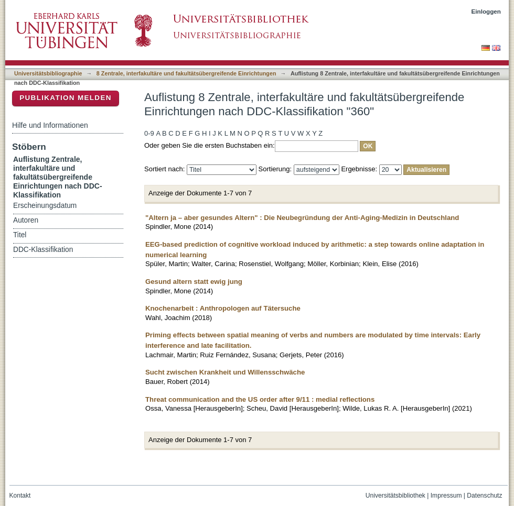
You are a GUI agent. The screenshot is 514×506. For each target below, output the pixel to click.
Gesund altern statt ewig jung (193, 281)
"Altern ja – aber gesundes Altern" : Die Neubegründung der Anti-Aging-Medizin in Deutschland (302, 218)
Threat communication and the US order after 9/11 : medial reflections (259, 399)
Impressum (446, 495)
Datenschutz (484, 495)
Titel (19, 235)
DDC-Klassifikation (43, 250)
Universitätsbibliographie (48, 73)
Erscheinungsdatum (45, 206)
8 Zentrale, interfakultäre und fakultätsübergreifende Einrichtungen (186, 73)
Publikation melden (65, 98)
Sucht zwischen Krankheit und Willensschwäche (225, 372)
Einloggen (486, 11)
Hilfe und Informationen (50, 125)
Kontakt (20, 495)
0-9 (149, 133)
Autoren (25, 220)
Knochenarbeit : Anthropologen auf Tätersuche (223, 308)
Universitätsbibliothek (395, 495)
